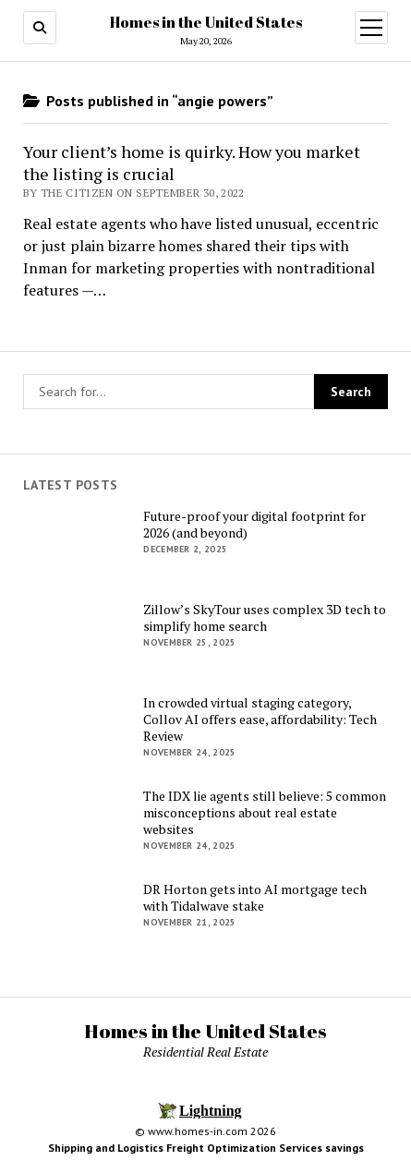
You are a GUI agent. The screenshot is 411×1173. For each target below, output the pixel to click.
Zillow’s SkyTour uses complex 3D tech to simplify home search (264, 618)
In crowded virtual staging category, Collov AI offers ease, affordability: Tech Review (260, 719)
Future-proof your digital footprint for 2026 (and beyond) (254, 524)
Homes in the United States (206, 22)
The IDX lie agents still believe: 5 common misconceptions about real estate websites (264, 813)
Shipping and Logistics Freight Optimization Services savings (206, 1148)
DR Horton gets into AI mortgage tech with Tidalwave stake (255, 897)
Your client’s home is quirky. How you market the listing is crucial (191, 162)
